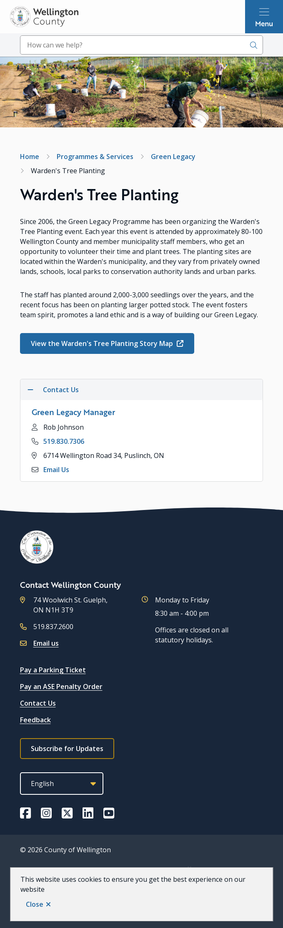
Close (34, 904)
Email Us (56, 469)
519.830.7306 (63, 441)
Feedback (35, 719)
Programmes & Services (95, 156)
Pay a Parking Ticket (53, 669)
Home (29, 156)
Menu (264, 23)
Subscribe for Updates (67, 748)
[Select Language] (61, 783)
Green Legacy (173, 156)
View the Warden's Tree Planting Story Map (103, 343)
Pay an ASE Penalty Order (61, 686)
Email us (46, 643)
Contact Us (38, 703)
